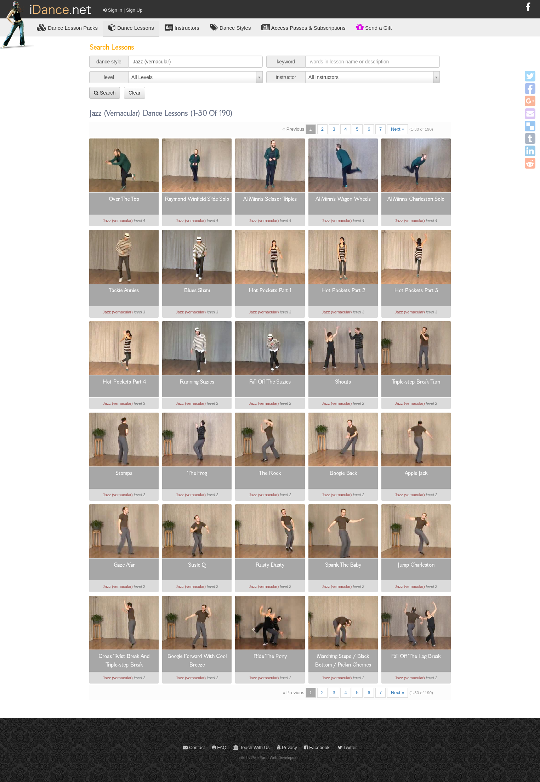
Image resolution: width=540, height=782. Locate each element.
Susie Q (197, 565)
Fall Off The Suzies (270, 382)
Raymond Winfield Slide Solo (197, 199)
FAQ (219, 747)
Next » (397, 129)
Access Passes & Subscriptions (303, 27)
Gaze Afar (124, 565)
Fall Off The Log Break (415, 656)
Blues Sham (197, 290)
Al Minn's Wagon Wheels (343, 199)
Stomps (123, 473)
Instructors (182, 27)
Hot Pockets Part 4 (124, 382)
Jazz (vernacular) (118, 221)
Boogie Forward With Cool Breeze (197, 661)
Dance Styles (230, 27)
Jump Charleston (416, 565)
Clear (134, 93)
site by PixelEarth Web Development (270, 757)
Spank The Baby (343, 565)
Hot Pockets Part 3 (416, 290)
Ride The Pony (270, 656)
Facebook (317, 747)
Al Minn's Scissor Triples (270, 199)
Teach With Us (251, 747)
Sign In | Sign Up (122, 10)
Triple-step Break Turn (416, 382)
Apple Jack (416, 473)
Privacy (287, 747)
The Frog (197, 473)
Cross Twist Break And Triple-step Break (123, 661)
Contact (194, 747)
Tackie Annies (124, 290)
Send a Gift (374, 27)
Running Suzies (197, 382)
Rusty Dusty (269, 565)
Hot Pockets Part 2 (343, 290)
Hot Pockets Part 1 (270, 290)
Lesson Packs (67, 27)
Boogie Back (343, 473)
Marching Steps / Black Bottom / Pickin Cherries (343, 661)
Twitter (347, 747)
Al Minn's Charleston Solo (415, 199)
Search (104, 93)
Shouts (343, 382)
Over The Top (124, 199)
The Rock (270, 473)
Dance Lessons (131, 27)
